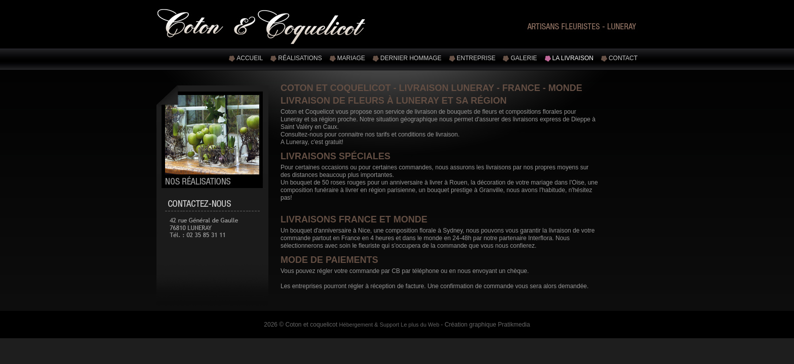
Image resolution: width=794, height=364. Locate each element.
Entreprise (476, 58)
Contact (623, 58)
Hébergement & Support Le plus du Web (390, 325)
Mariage (351, 58)
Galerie (523, 58)
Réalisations (300, 58)
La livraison (572, 58)
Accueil (249, 58)
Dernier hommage (411, 58)
